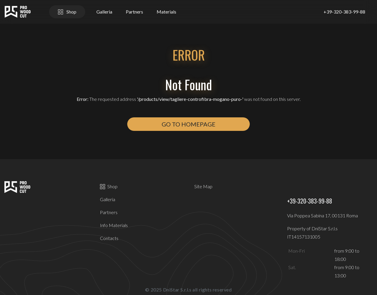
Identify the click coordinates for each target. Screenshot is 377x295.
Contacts (109, 238)
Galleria (104, 11)
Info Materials (114, 225)
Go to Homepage (188, 124)
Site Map (203, 186)
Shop (67, 11)
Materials (166, 11)
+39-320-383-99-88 (344, 11)
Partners (134, 11)
